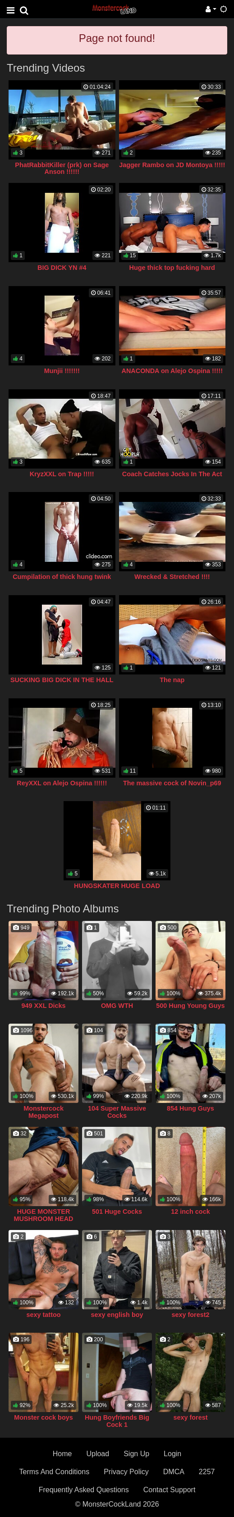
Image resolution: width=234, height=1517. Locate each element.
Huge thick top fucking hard (172, 267)
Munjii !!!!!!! (62, 370)
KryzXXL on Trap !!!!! (62, 474)
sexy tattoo (44, 1314)
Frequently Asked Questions (84, 1490)
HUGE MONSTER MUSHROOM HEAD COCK (43, 1219)
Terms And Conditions (54, 1472)
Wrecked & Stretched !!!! (172, 576)
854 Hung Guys (190, 1108)
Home (62, 1454)
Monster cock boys (43, 1417)
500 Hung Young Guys (190, 1005)
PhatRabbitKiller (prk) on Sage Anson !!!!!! (62, 168)
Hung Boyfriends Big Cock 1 (117, 1421)
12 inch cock (190, 1211)
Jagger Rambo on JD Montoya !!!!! (172, 165)
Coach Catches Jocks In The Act (172, 474)
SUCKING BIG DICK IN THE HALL (62, 679)
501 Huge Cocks (117, 1211)
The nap (172, 679)
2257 (207, 1472)
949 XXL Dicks (43, 1005)
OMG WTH (117, 1005)
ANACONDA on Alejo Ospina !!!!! (172, 370)
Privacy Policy (126, 1472)
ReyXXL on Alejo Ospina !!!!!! (62, 783)
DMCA (173, 1472)
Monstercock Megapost (43, 1112)
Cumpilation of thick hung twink (62, 576)
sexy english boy (117, 1314)
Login (172, 1454)
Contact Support (169, 1490)
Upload (97, 1454)
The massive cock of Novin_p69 (172, 783)
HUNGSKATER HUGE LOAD (117, 885)
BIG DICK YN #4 (62, 267)
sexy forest (190, 1417)
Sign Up (136, 1454)
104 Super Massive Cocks (117, 1112)
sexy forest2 (190, 1314)
